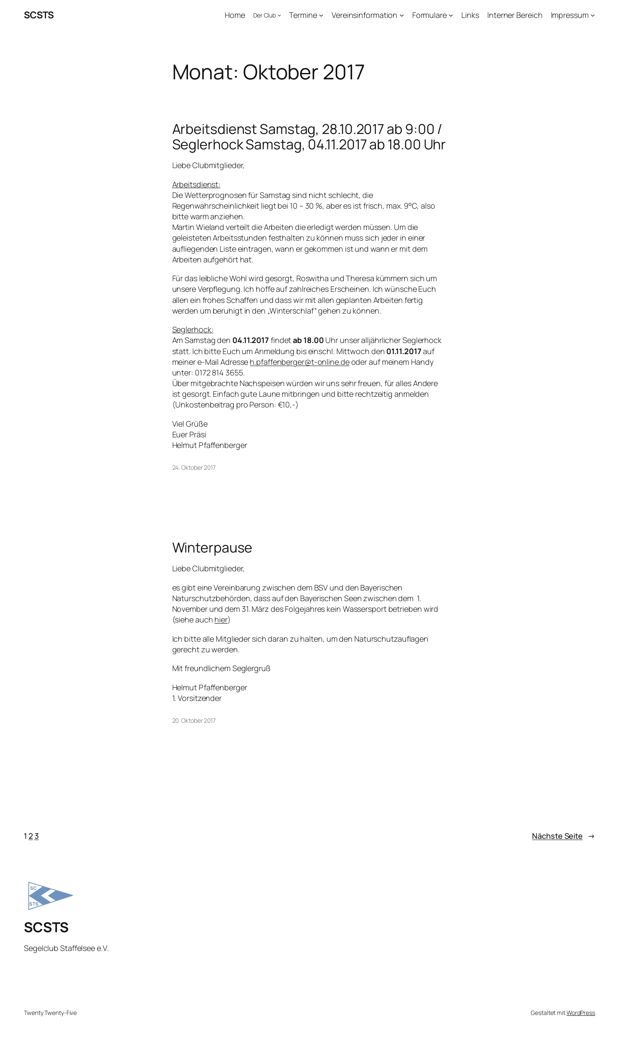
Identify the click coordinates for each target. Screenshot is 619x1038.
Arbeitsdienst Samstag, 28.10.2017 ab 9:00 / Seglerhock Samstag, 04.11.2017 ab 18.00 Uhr (309, 136)
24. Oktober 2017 (194, 467)
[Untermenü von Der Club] (279, 15)
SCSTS (39, 15)
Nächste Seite (563, 836)
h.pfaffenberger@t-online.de (299, 362)
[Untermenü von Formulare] (450, 15)
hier (221, 619)
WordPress (581, 1013)
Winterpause (212, 547)
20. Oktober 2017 (194, 720)
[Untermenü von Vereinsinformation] (401, 15)
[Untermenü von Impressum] (592, 15)
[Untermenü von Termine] (321, 15)
